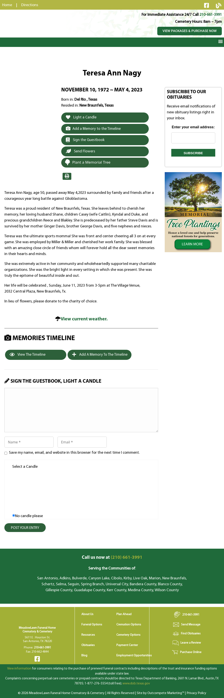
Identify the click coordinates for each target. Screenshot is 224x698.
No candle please (29, 516)
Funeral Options (91, 624)
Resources (88, 635)
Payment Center (127, 645)
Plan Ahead (123, 614)
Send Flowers (80, 151)
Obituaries (88, 645)
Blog (84, 655)
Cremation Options (128, 624)
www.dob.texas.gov (136, 683)
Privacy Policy (196, 693)
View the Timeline (28, 354)
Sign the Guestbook (85, 140)
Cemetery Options (128, 635)
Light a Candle (81, 117)
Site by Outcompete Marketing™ (160, 693)
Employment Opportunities (134, 655)
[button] (220, 41)
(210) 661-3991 (112, 557)
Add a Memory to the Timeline (93, 128)
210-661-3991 (211, 15)
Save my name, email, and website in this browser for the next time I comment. (74, 453)
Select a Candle (25, 467)
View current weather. (84, 319)
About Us (87, 614)
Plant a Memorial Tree (87, 162)
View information (19, 668)
